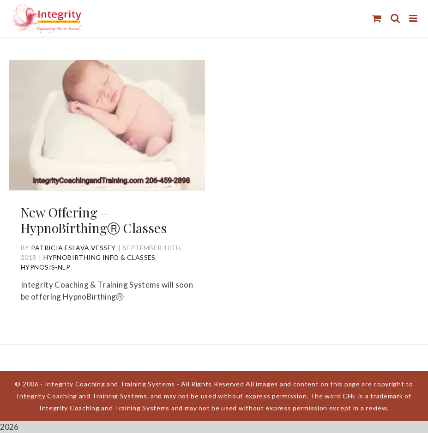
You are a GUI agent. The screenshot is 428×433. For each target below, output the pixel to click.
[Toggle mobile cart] (376, 18)
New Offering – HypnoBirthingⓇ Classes (94, 220)
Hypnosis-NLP (45, 267)
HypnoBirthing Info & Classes (99, 257)
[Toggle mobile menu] (414, 18)
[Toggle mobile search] (395, 18)
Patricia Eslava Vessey (73, 248)
